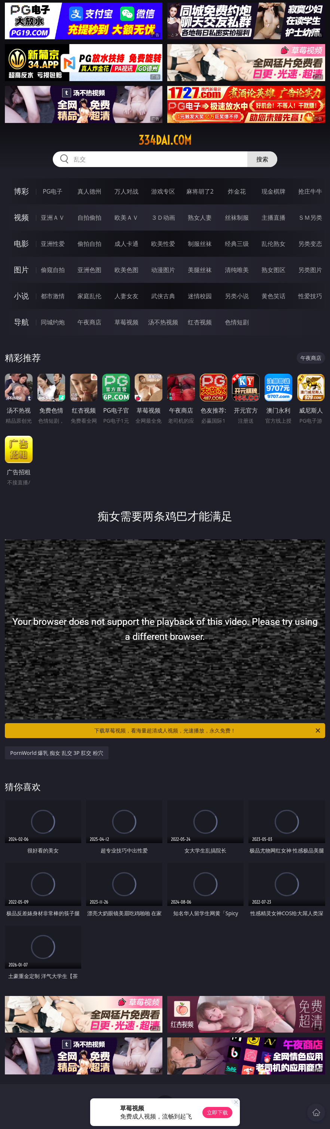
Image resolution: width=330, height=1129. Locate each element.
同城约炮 (53, 322)
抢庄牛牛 (310, 191)
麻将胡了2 (200, 191)
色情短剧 (237, 322)
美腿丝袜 (200, 270)
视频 (21, 217)
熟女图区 (273, 270)
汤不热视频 (163, 322)
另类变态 (310, 244)
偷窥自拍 (53, 270)
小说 (21, 296)
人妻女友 (126, 296)
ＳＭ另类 (310, 217)
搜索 (262, 159)
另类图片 (310, 270)
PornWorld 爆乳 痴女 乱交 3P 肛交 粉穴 (56, 752)
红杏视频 (200, 322)
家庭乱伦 (89, 296)
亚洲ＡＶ (53, 217)
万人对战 (126, 191)
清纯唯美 (237, 270)
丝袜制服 (237, 217)
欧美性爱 (163, 244)
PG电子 (52, 191)
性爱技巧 (310, 296)
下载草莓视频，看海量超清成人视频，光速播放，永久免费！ (207, 730)
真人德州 (89, 191)
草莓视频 (126, 322)
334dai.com (165, 140)
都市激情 (53, 296)
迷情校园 (200, 296)
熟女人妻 (200, 217)
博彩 (21, 191)
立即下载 (217, 1112)
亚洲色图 (89, 270)
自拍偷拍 (89, 217)
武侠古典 (163, 296)
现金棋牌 (273, 191)
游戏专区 (163, 191)
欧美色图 (126, 270)
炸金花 (237, 191)
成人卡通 (126, 244)
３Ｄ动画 (163, 217)
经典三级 (237, 244)
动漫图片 (163, 270)
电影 (21, 243)
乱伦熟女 (273, 244)
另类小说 (237, 296)
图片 (21, 270)
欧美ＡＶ (126, 217)
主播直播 (273, 217)
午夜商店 (89, 322)
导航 (21, 322)
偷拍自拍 (89, 244)
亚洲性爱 (53, 244)
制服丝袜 (200, 244)
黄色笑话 (273, 296)
